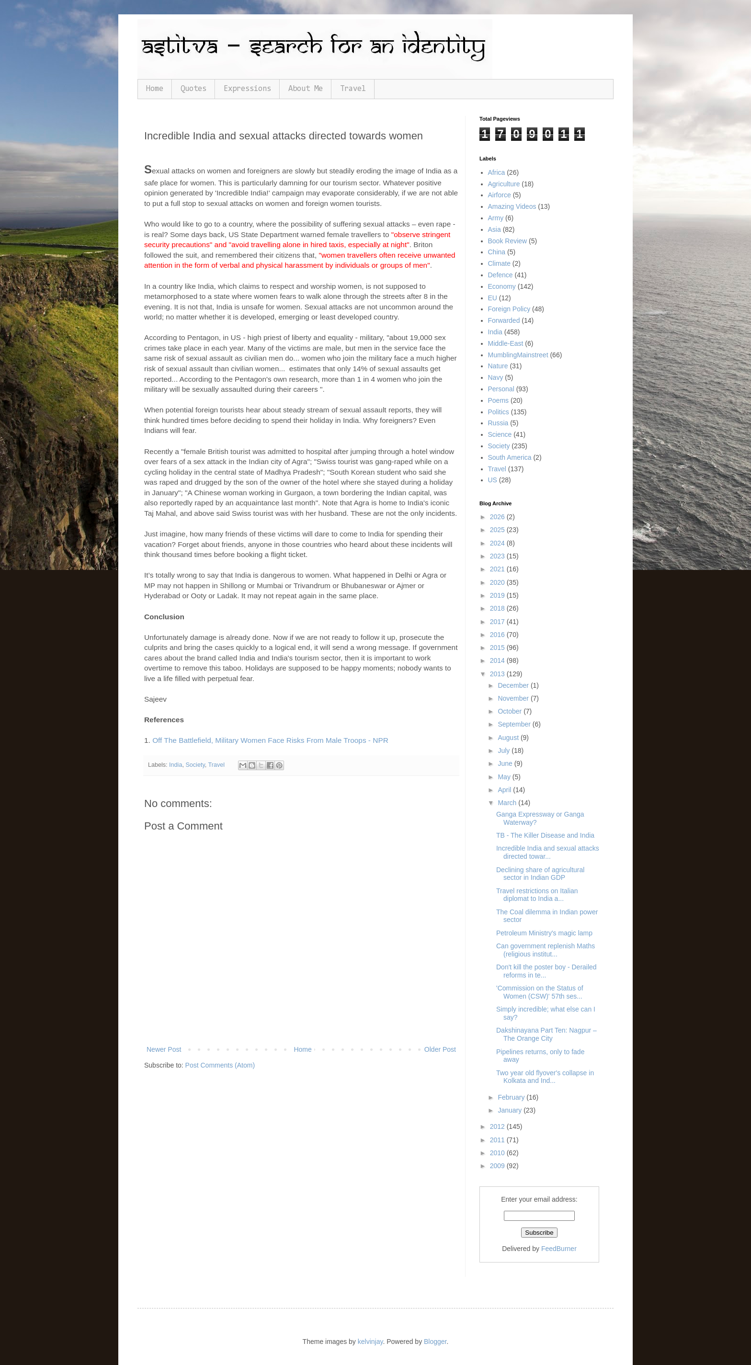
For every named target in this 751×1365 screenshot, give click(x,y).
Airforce (499, 195)
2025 (498, 530)
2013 (498, 674)
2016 (498, 634)
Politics (498, 412)
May (505, 777)
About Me (305, 89)
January (510, 1110)
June (506, 763)
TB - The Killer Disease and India (545, 835)
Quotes (193, 89)
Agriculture (504, 184)
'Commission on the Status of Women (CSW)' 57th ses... (539, 992)
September (515, 724)
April (505, 790)
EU (492, 298)
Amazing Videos (512, 206)
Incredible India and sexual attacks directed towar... (547, 852)
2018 (498, 608)
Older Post (440, 1049)
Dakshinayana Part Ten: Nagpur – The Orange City (546, 1034)
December (514, 685)
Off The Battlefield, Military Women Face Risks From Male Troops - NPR (270, 740)
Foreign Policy (509, 309)
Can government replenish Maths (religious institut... (545, 950)
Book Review (507, 241)
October (510, 711)
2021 (498, 569)
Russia (498, 423)
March (508, 803)
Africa (496, 172)
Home (154, 89)
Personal (501, 389)
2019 (498, 595)
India (175, 765)
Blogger (435, 1341)
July (505, 750)
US (492, 480)
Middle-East (505, 343)
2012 (498, 1126)
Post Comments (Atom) (220, 1065)
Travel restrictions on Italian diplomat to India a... (537, 895)
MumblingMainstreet (518, 355)
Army (496, 218)
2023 (498, 556)
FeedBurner (559, 1248)
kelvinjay (370, 1341)
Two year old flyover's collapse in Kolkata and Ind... (545, 1077)
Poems (498, 400)
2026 (498, 517)
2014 (498, 660)
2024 (498, 543)
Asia (494, 229)
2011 (498, 1140)
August (509, 737)
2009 (498, 1166)
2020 (498, 582)
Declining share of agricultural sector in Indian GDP (540, 874)
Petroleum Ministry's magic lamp (544, 933)
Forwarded (504, 320)
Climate (499, 263)
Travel (353, 89)
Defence (500, 275)
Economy (502, 286)
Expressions (247, 89)
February (512, 1097)
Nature (498, 366)
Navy (495, 377)
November (514, 698)
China (497, 252)
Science (500, 434)
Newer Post (164, 1049)
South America (510, 457)
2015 (498, 647)
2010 (498, 1153)
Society (195, 765)
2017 (498, 622)
